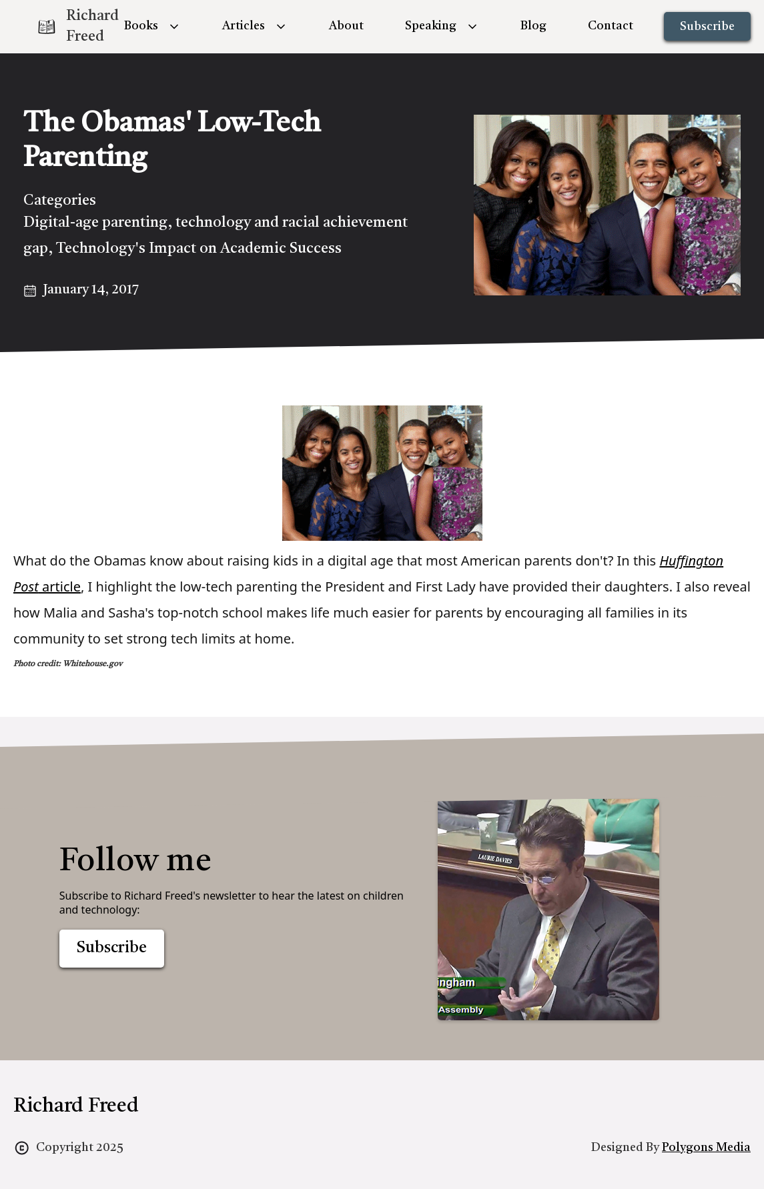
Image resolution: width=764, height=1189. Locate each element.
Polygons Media (706, 1148)
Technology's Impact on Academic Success (199, 248)
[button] (152, 26)
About (346, 26)
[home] (66, 26)
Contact (610, 26)
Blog (533, 26)
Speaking (430, 26)
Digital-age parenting (95, 222)
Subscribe (707, 27)
